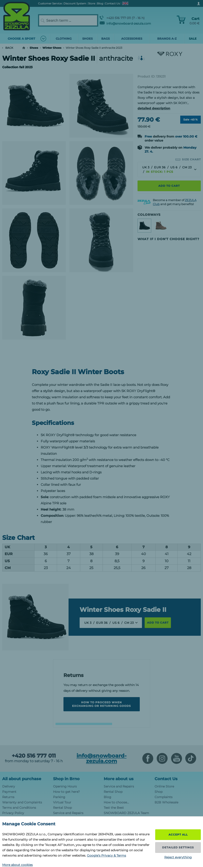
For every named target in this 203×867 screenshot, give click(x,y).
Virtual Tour (62, 802)
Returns (8, 797)
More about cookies (17, 865)
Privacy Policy (13, 813)
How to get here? (66, 792)
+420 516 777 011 (34, 755)
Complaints (163, 797)
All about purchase (21, 778)
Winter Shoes (51, 47)
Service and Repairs (68, 813)
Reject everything (178, 857)
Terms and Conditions (19, 808)
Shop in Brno (66, 778)
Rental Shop (62, 808)
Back (7, 47)
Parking (59, 797)
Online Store (164, 786)
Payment (9, 792)
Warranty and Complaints (22, 802)
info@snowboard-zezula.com (125, 23)
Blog (107, 797)
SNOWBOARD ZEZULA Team (126, 813)
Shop (159, 792)
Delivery (8, 786)
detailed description (154, 108)
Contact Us (166, 778)
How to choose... (116, 802)
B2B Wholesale (166, 802)
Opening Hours (65, 786)
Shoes (34, 47)
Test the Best (114, 808)
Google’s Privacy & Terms (106, 855)
